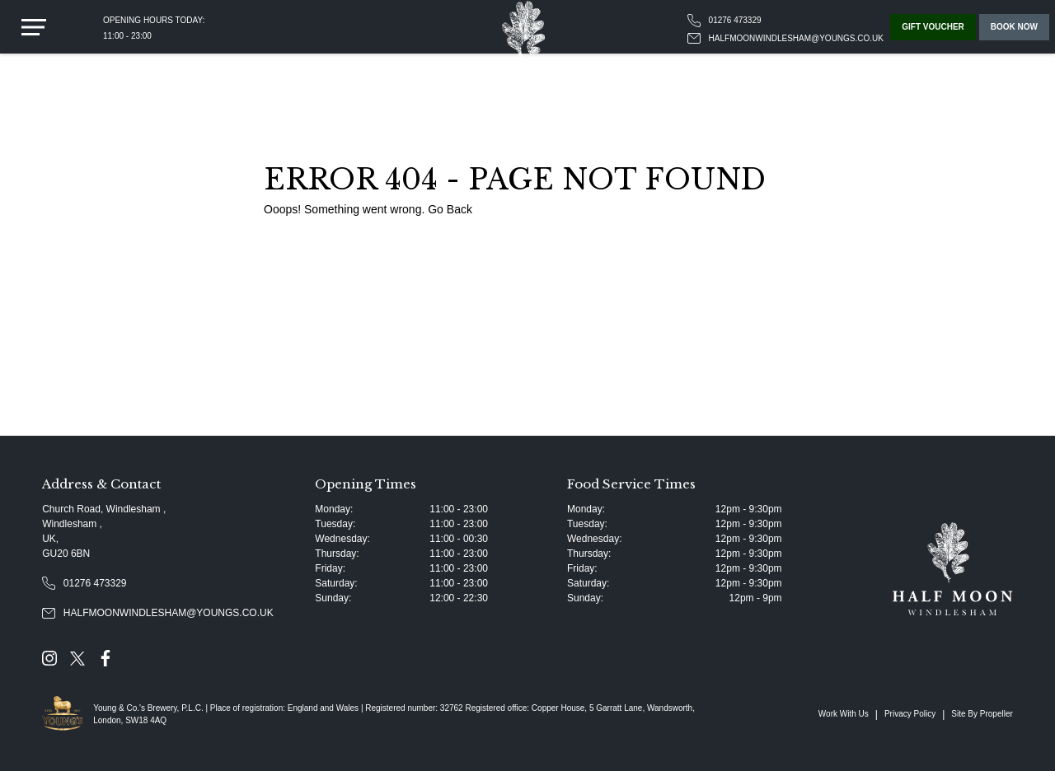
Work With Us (843, 713)
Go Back (450, 209)
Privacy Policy (909, 713)
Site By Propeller (981, 713)
